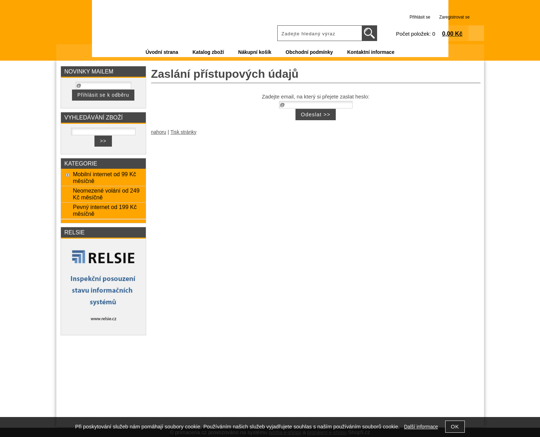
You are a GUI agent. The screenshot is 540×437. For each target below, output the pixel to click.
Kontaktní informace (371, 52)
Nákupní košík (254, 52)
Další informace (421, 427)
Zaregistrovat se (454, 17)
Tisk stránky (183, 132)
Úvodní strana (161, 52)
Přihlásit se (420, 17)
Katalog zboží (208, 52)
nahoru (158, 132)
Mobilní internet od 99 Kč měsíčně (104, 177)
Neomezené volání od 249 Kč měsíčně (106, 193)
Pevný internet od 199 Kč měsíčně (105, 210)
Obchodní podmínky (309, 52)
